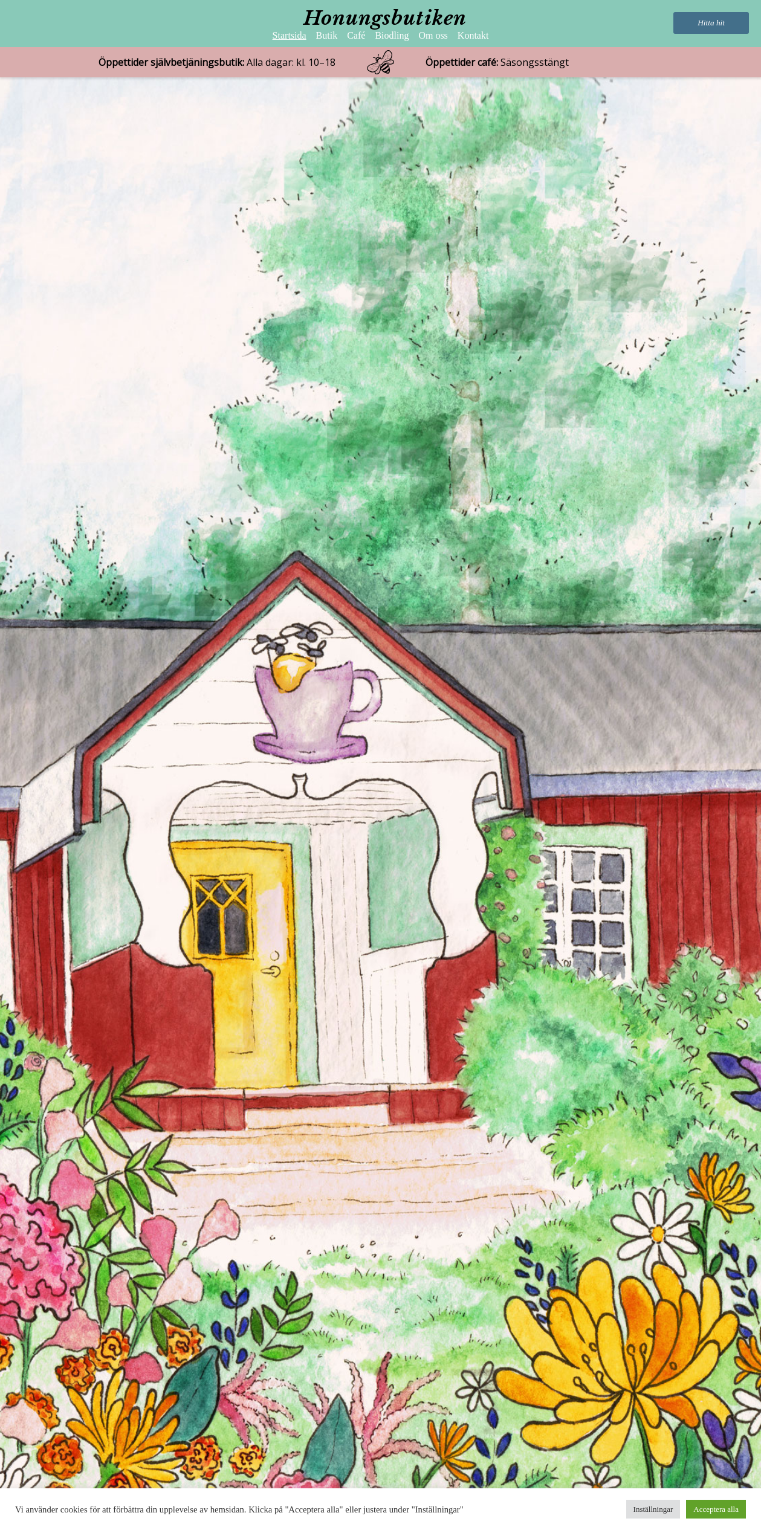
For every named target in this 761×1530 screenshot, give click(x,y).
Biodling (392, 35)
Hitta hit (711, 22)
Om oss (432, 35)
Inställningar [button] (653, 1509)
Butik (327, 35)
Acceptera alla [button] (716, 1509)
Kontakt (473, 35)
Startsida (289, 35)
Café (356, 35)
